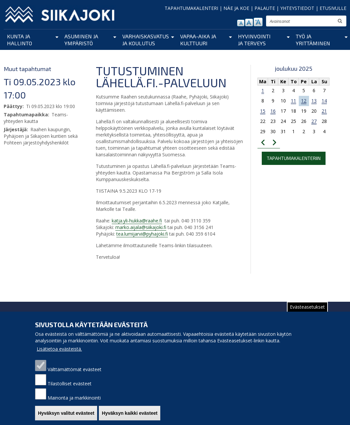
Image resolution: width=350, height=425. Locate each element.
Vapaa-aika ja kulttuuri (198, 39)
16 (273, 111)
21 (324, 111)
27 (314, 121)
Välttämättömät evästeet (74, 377)
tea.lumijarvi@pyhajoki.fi (142, 234)
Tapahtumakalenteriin (294, 158)
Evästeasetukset (307, 315)
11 (293, 100)
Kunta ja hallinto (19, 39)
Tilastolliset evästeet (70, 391)
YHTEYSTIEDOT (297, 8)
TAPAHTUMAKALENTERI (191, 8)
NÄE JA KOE (236, 8)
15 (262, 111)
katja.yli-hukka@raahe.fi (137, 220)
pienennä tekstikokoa (241, 22)
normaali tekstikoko (249, 22)
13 (314, 100)
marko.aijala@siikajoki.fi (140, 227)
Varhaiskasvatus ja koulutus (145, 39)
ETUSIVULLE (333, 8)
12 (303, 100)
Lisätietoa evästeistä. (59, 357)
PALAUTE (264, 8)
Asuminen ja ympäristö (81, 39)
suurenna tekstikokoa (258, 22)
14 (324, 100)
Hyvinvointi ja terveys (254, 39)
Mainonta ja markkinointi (74, 406)
